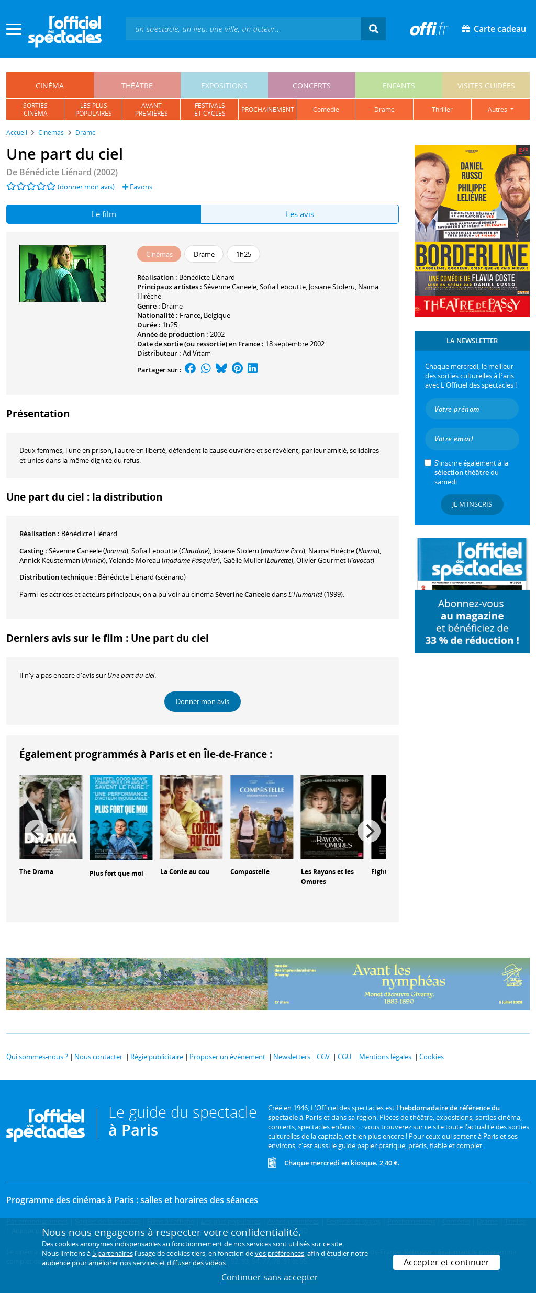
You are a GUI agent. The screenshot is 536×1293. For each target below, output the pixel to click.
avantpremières (151, 109)
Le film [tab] (104, 214)
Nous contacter (98, 1056)
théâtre (137, 85)
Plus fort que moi (116, 873)
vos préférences (279, 1253)
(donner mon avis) (86, 186)
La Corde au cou (184, 871)
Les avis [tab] (300, 214)
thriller (442, 109)
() (88, 550)
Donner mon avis (202, 701)
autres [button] (498, 109)
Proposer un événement (227, 1056)
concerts (312, 85)
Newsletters (291, 1056)
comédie (326, 109)
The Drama (36, 871)
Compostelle (250, 871)
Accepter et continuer (446, 1262)
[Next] (369, 831)
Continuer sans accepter (269, 1277)
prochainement (267, 109)
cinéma (50, 85)
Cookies (431, 1056)
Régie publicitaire (156, 1056)
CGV (323, 1056)
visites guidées (486, 85)
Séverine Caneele (230, 286)
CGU (344, 1056)
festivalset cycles (210, 109)
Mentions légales (385, 1056)
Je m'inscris (472, 504)
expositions (224, 85)
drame (384, 109)
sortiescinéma (35, 109)
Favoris (137, 186)
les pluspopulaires (93, 109)
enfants (399, 85)
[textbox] (243, 28)
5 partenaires (112, 1253)
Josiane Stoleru (332, 286)
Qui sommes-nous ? (37, 1056)
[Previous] (36, 831)
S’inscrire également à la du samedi (471, 472)
